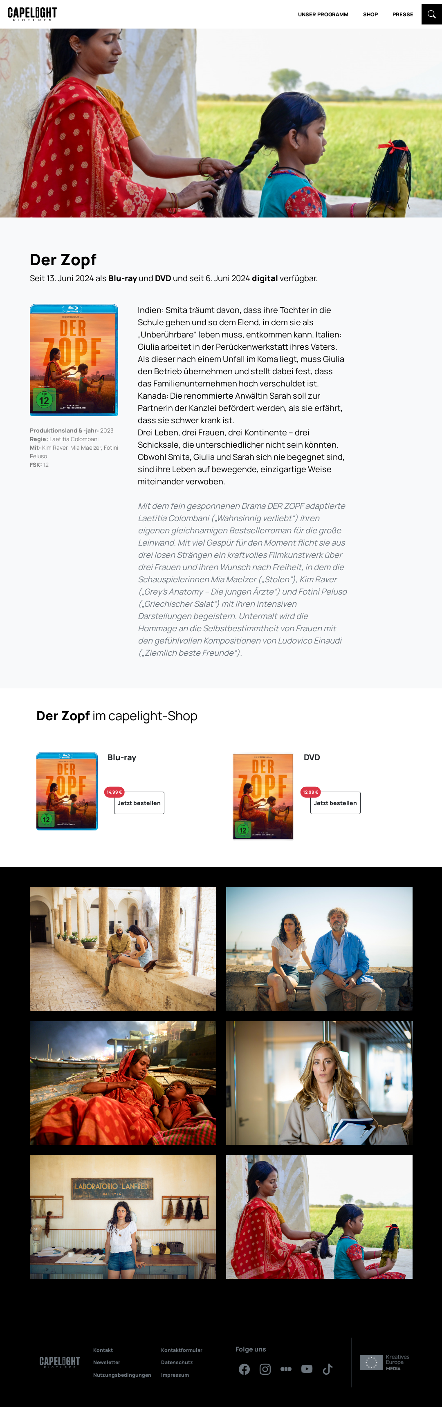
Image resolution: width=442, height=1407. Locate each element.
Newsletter (106, 1362)
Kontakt (103, 1350)
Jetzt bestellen (137, 799)
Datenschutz (177, 1362)
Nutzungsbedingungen (122, 1374)
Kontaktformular (181, 1350)
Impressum (175, 1374)
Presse (403, 14)
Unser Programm (323, 14)
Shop (370, 14)
